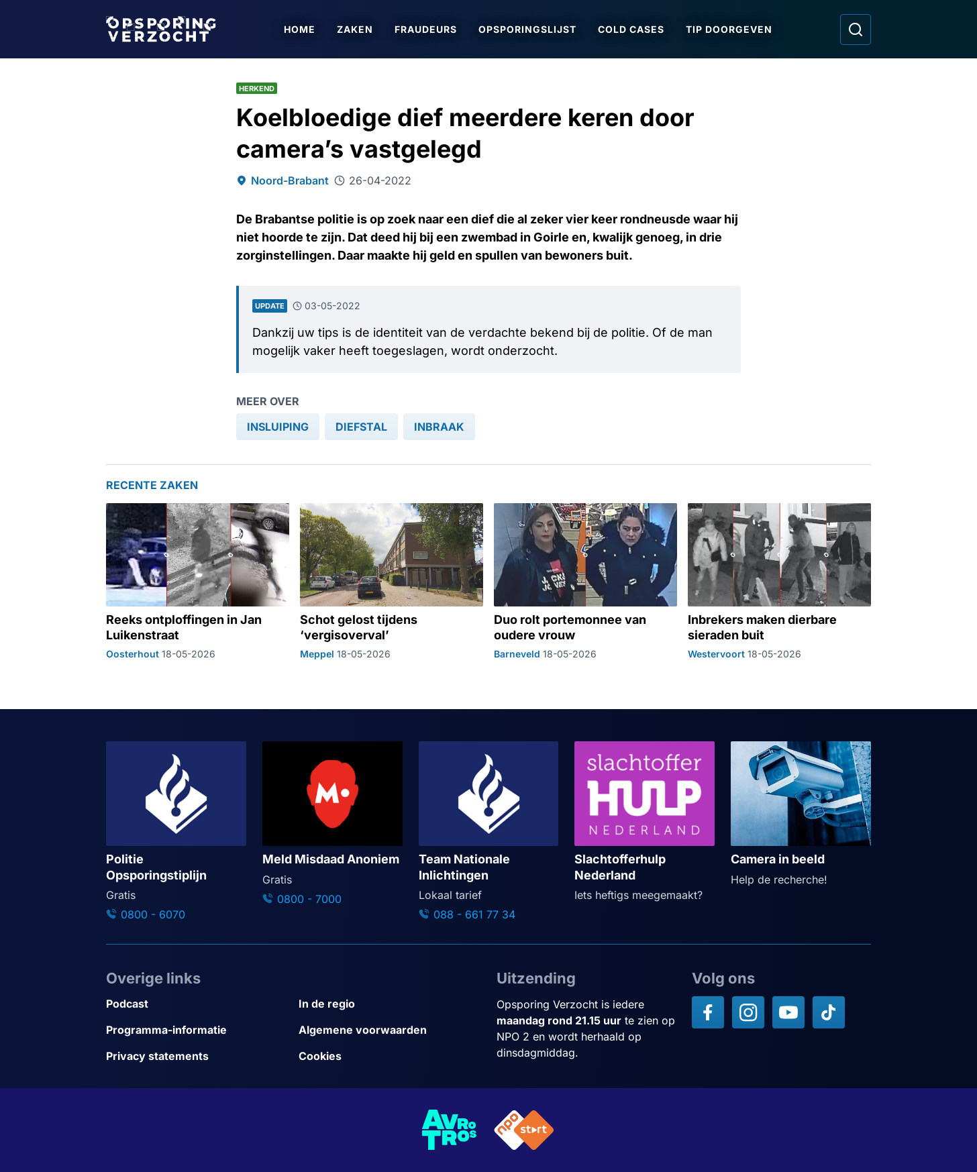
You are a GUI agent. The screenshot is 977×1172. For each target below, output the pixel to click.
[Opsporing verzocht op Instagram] (748, 1012)
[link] (277, 426)
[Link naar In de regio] (389, 1004)
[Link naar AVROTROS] (449, 1130)
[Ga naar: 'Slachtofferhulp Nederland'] (644, 822)
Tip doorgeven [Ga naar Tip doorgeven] (729, 29)
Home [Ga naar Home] (299, 29)
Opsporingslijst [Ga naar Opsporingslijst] (527, 29)
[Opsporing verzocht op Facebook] (708, 1012)
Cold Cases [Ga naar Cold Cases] (631, 29)
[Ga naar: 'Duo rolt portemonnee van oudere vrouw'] (585, 581)
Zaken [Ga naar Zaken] (355, 29)
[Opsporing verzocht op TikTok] (829, 1012)
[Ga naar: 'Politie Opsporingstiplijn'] (176, 831)
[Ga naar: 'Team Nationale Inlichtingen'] (489, 831)
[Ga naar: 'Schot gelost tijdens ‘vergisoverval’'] (391, 581)
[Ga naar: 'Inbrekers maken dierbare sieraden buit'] (779, 581)
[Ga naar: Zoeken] (855, 29)
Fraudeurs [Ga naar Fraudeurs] (426, 29)
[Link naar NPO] (524, 1130)
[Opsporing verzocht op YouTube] (788, 1012)
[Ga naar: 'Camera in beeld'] (801, 814)
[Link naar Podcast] (197, 1004)
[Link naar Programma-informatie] (197, 1030)
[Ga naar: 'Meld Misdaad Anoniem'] (332, 824)
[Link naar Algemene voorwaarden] (389, 1030)
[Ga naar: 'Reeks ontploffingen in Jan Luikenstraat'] (197, 581)
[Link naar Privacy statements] (197, 1056)
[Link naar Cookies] (389, 1056)
